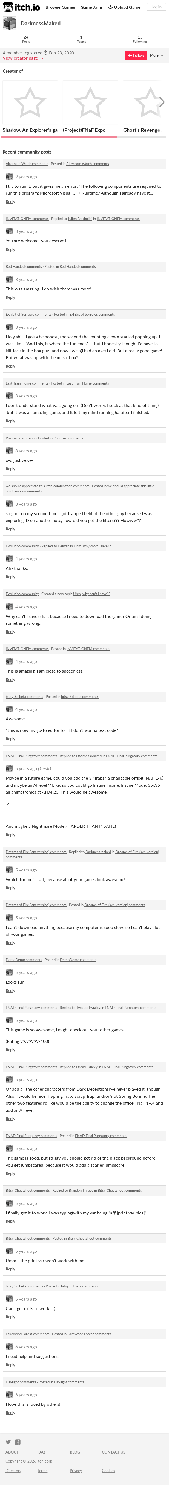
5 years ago (26, 768)
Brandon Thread (81, 1190)
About (12, 1452)
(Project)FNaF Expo (84, 130)
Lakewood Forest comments (28, 1334)
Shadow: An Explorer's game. (34, 130)
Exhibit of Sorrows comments (28, 314)
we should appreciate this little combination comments (48, 486)
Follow (136, 55)
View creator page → (23, 57)
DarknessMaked (89, 756)
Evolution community (22, 546)
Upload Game (124, 7)
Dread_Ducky (87, 1067)
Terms (42, 1470)
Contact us (113, 1452)
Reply (10, 201)
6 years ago (26, 1346)
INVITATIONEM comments (27, 218)
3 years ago (26, 231)
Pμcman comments (21, 438)
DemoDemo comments (24, 960)
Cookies (108, 1470)
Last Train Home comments (27, 383)
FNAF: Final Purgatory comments (31, 756)
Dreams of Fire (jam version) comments (36, 852)
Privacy (76, 1470)
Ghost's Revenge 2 (143, 130)
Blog (75, 1452)
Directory (13, 1470)
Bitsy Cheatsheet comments (28, 1190)
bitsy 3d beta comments (24, 696)
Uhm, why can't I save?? (92, 546)
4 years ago (26, 558)
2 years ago (26, 176)
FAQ (41, 1452)
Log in (156, 6)
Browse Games (60, 7)
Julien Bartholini (80, 218)
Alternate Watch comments (27, 164)
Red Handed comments (24, 266)
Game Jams (92, 7)
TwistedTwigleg (88, 1007)
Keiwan (63, 546)
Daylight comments (21, 1382)
